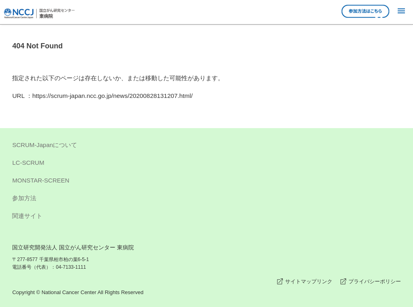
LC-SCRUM (206, 164)
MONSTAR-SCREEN (206, 182)
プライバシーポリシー (374, 281)
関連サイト (206, 217)
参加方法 (206, 199)
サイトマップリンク (308, 281)
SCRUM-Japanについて (206, 146)
